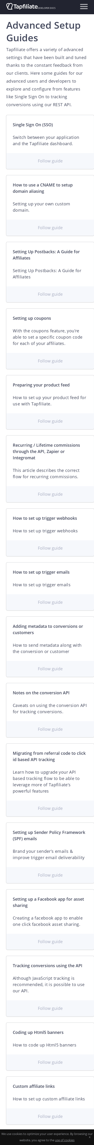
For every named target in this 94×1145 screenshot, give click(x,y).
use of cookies (65, 1140)
